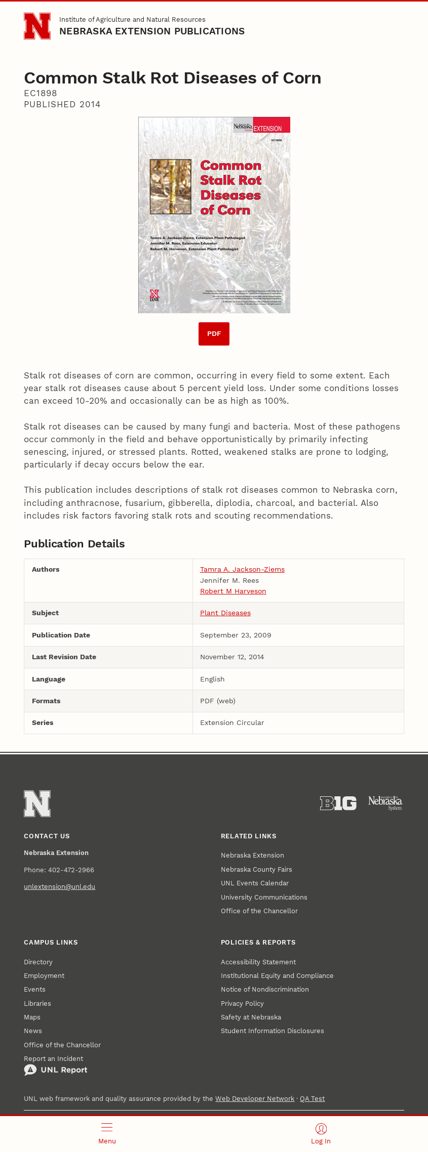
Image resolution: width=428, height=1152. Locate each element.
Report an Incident (56, 1066)
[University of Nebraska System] (386, 803)
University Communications (264, 897)
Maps (32, 1017)
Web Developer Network (254, 1098)
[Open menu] (107, 1134)
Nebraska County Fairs (256, 869)
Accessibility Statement (258, 962)
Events (35, 989)
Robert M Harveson (233, 591)
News (33, 1031)
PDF (214, 333)
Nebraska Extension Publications (152, 31)
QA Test (312, 1098)
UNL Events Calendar (255, 883)
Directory (38, 962)
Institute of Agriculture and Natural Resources (132, 19)
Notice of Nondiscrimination (265, 989)
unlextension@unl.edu (59, 886)
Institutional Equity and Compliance (277, 975)
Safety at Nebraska (251, 1017)
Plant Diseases (225, 613)
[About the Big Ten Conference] (338, 803)
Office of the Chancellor (259, 911)
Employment (44, 975)
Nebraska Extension (252, 855)
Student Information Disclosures (272, 1031)
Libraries (37, 1003)
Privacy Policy (242, 1003)
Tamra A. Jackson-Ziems (242, 569)
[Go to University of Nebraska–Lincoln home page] (37, 26)
